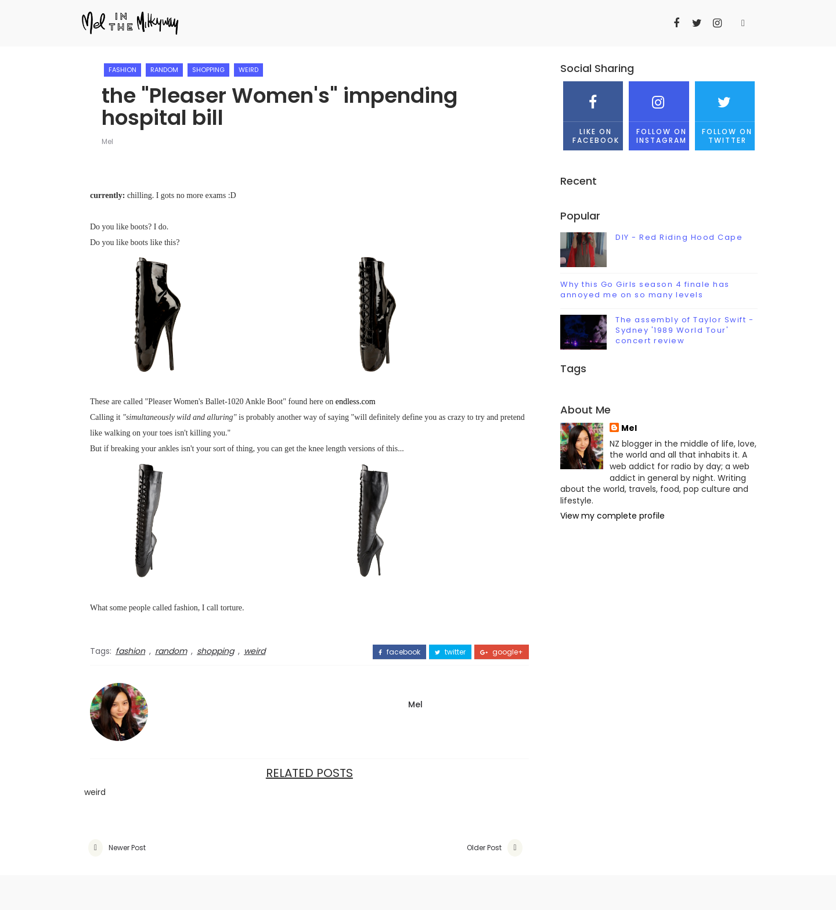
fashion (122, 69)
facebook (399, 652)
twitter (450, 652)
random (164, 69)
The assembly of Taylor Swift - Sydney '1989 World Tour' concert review (684, 330)
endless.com (356, 401)
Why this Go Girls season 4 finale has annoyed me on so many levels (645, 289)
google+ (501, 652)
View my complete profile (612, 515)
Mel (107, 141)
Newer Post (127, 848)
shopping (208, 69)
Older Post (484, 848)
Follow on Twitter (725, 113)
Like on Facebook (593, 113)
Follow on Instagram (659, 113)
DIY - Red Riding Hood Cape (679, 237)
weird (248, 69)
